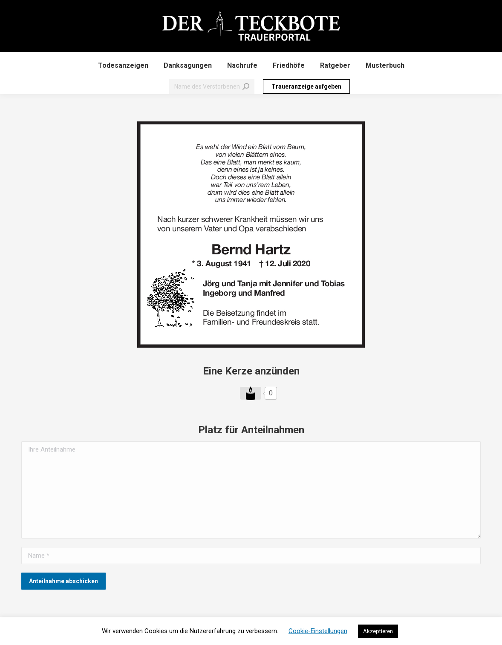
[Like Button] (250, 393)
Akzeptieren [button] (378, 631)
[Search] (211, 86)
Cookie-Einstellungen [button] (318, 631)
